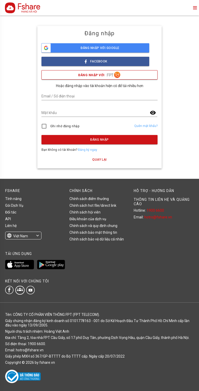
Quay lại (99, 159)
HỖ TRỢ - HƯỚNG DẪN (154, 191)
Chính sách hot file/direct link (92, 205)
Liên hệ (11, 226)
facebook (95, 60)
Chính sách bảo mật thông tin (93, 232)
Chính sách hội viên (85, 212)
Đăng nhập (99, 139)
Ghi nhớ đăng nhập (65, 126)
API (8, 219)
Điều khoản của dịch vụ (87, 219)
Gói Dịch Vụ (14, 205)
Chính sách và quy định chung (93, 226)
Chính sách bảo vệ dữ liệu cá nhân (96, 239)
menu (194, 8)
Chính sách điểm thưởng (89, 199)
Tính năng (13, 199)
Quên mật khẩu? (146, 126)
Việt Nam (20, 236)
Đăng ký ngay (87, 150)
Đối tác (10, 212)
